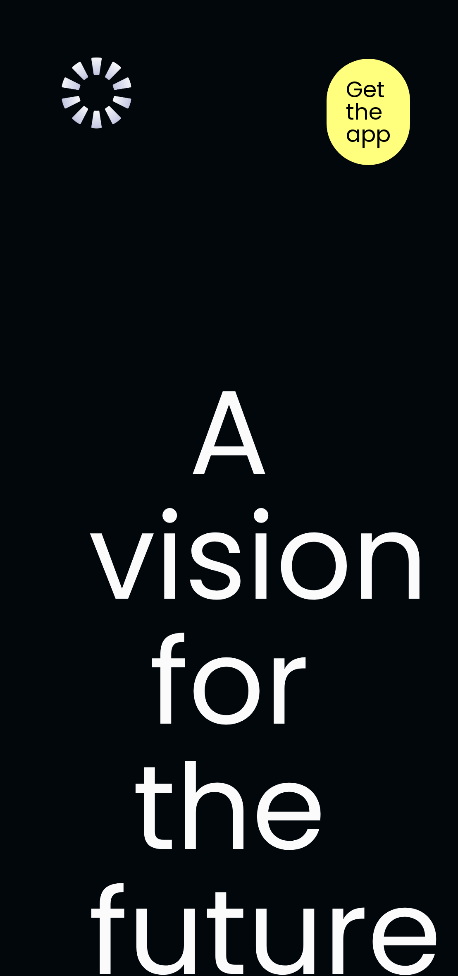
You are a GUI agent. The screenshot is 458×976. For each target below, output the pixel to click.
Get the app (368, 112)
